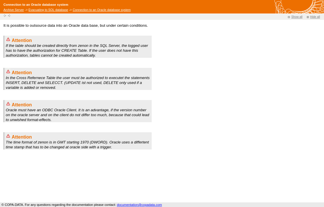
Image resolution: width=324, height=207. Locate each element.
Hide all (313, 16)
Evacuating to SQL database (48, 10)
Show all (295, 16)
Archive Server (13, 10)
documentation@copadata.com (139, 204)
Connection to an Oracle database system (102, 10)
